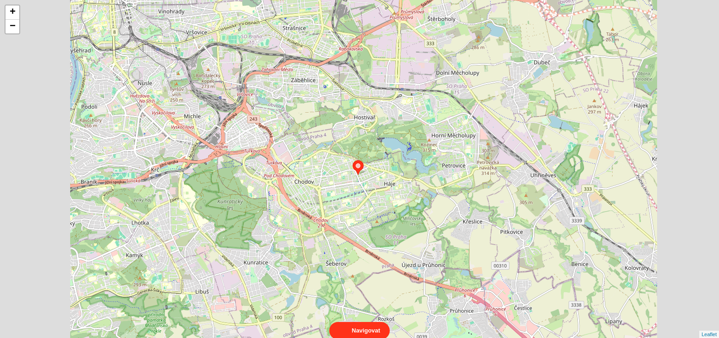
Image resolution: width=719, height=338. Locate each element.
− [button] (13, 26)
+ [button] (13, 12)
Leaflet (709, 326)
